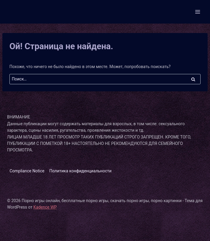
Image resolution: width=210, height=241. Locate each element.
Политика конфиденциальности (80, 171)
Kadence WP (45, 207)
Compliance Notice (26, 171)
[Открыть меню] (197, 11)
